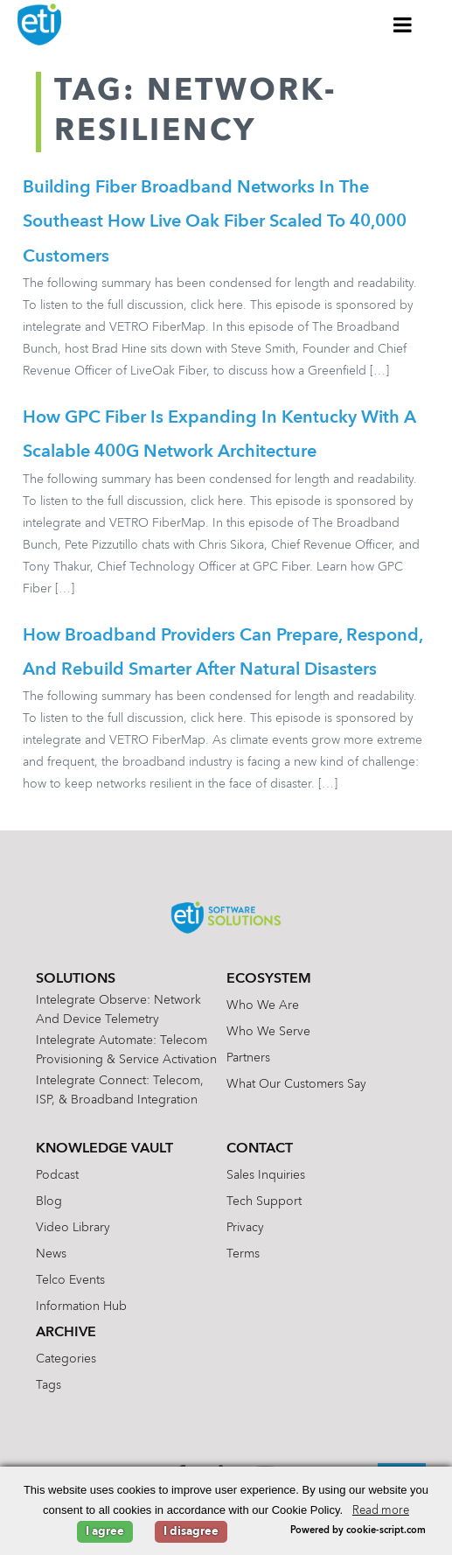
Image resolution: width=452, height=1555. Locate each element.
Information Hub (81, 1310)
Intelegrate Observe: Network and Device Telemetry (118, 1013)
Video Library (73, 1231)
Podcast (57, 1179)
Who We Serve (268, 1035)
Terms (243, 1257)
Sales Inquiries (265, 1179)
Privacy (245, 1231)
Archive (66, 1336)
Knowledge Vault (104, 1152)
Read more (380, 1510)
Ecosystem (268, 983)
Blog (49, 1205)
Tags (48, 1389)
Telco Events (70, 1284)
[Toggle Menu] (403, 24)
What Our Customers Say (296, 1088)
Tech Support (264, 1205)
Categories (66, 1362)
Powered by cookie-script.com (358, 1531)
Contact (259, 1152)
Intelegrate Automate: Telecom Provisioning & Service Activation (126, 1053)
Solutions (75, 983)
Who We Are (262, 1009)
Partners (248, 1061)
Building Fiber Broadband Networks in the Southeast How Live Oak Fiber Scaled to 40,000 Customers (215, 223)
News (51, 1257)
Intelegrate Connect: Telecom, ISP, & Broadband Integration (120, 1094)
